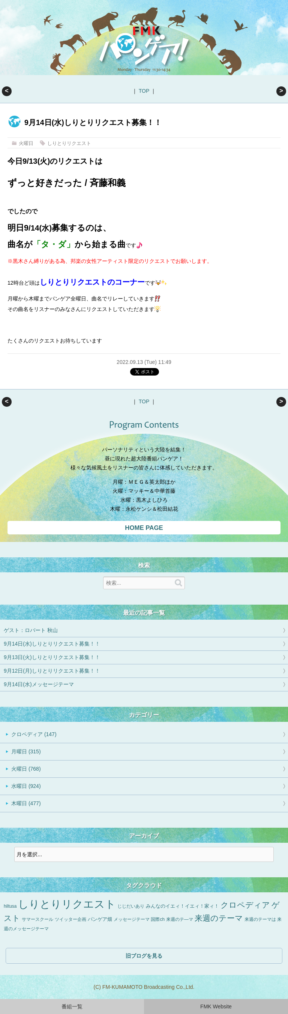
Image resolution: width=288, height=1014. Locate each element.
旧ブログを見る (144, 956)
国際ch (158, 919)
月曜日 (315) (26, 751)
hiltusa (10, 906)
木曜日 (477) (26, 803)
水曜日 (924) (26, 786)
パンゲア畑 (100, 919)
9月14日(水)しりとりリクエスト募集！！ (52, 644)
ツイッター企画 (70, 919)
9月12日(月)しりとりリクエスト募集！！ (52, 671)
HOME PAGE (144, 527)
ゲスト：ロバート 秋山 (7, 91)
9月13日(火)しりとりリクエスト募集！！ (281, 91)
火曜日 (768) (26, 769)
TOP (144, 91)
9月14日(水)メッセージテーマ (39, 684)
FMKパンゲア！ (144, 48)
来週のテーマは (260, 919)
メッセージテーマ (132, 919)
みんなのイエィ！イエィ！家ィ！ (182, 906)
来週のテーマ (219, 918)
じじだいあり (130, 906)
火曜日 (26, 143)
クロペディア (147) (34, 734)
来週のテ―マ (179, 919)
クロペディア (245, 905)
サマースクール (37, 919)
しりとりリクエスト (69, 143)
